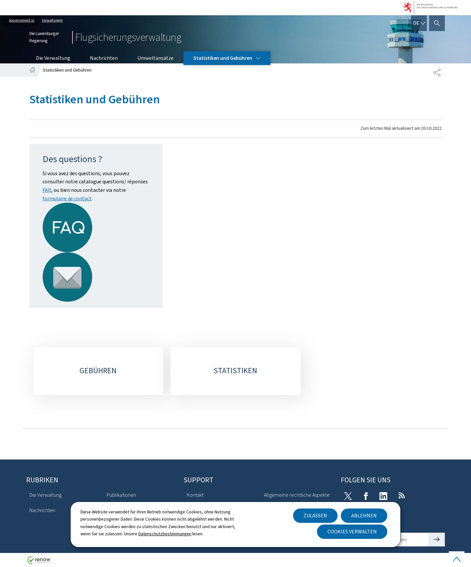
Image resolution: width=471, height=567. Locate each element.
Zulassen (315, 515)
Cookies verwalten (352, 531)
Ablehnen (364, 515)
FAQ (47, 190)
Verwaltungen (52, 20)
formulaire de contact (67, 198)
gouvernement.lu (21, 20)
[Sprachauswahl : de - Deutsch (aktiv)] (419, 23)
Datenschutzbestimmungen (164, 534)
